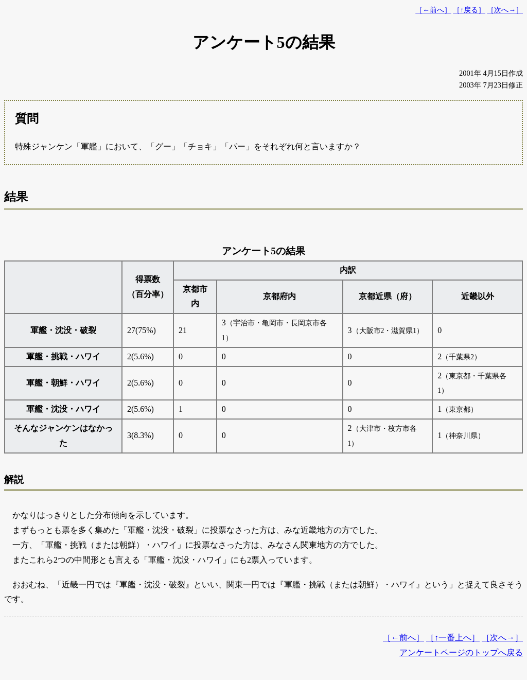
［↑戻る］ (469, 10)
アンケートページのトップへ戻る (461, 652)
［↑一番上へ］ (453, 637)
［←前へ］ (433, 10)
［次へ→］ (505, 10)
